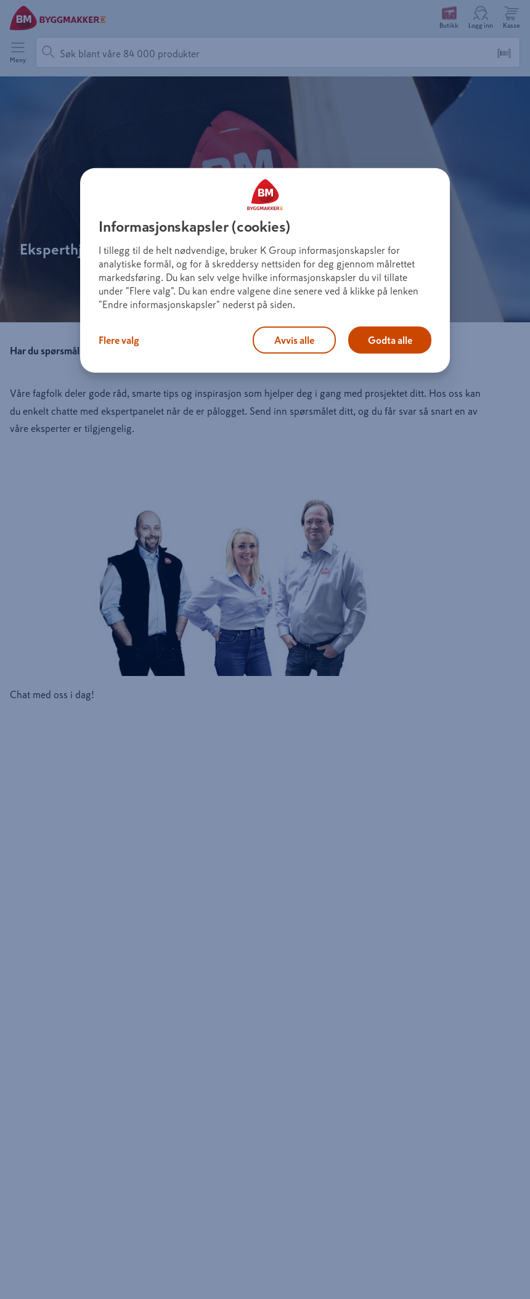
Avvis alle (294, 340)
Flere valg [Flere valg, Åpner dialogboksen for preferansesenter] (119, 340)
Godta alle (390, 340)
